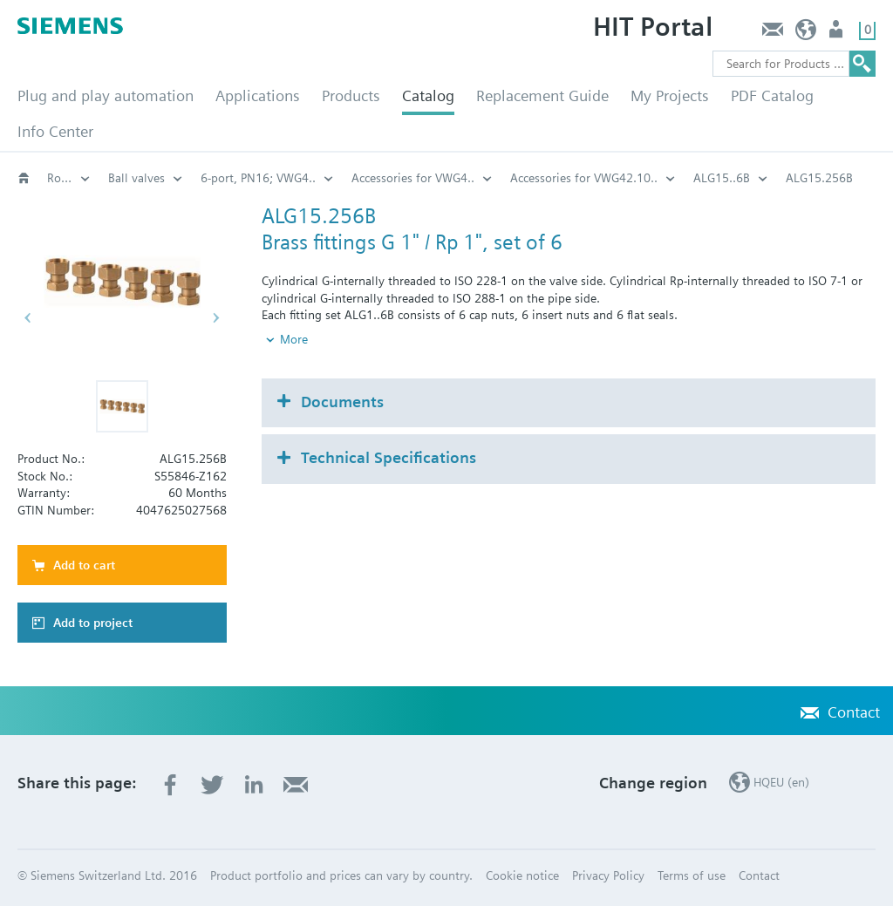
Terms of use (692, 875)
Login (837, 33)
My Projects (670, 95)
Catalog (428, 95)
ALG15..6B (721, 178)
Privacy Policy (608, 875)
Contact (772, 33)
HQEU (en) (806, 33)
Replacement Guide (542, 95)
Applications (257, 95)
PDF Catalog (772, 95)
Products (351, 95)
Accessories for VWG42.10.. (584, 178)
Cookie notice (522, 875)
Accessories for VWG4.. (412, 178)
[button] (122, 406)
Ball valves (136, 178)
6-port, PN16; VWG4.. (258, 178)
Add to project (93, 623)
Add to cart (84, 565)
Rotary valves (69, 178)
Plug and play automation (105, 95)
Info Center (55, 131)
